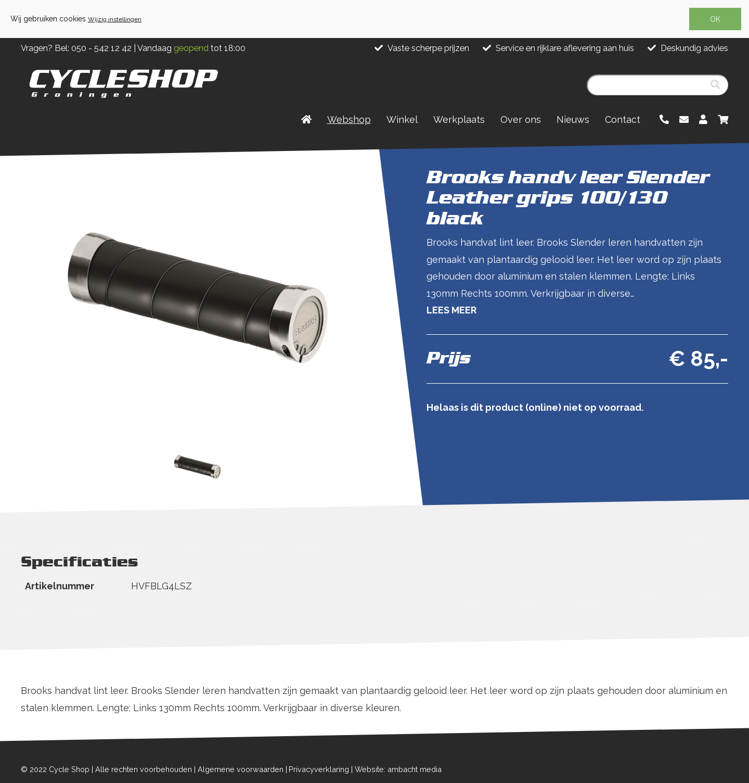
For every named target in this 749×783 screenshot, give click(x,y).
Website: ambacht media (398, 769)
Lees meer (451, 310)
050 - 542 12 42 (101, 48)
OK (715, 19)
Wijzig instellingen (114, 19)
